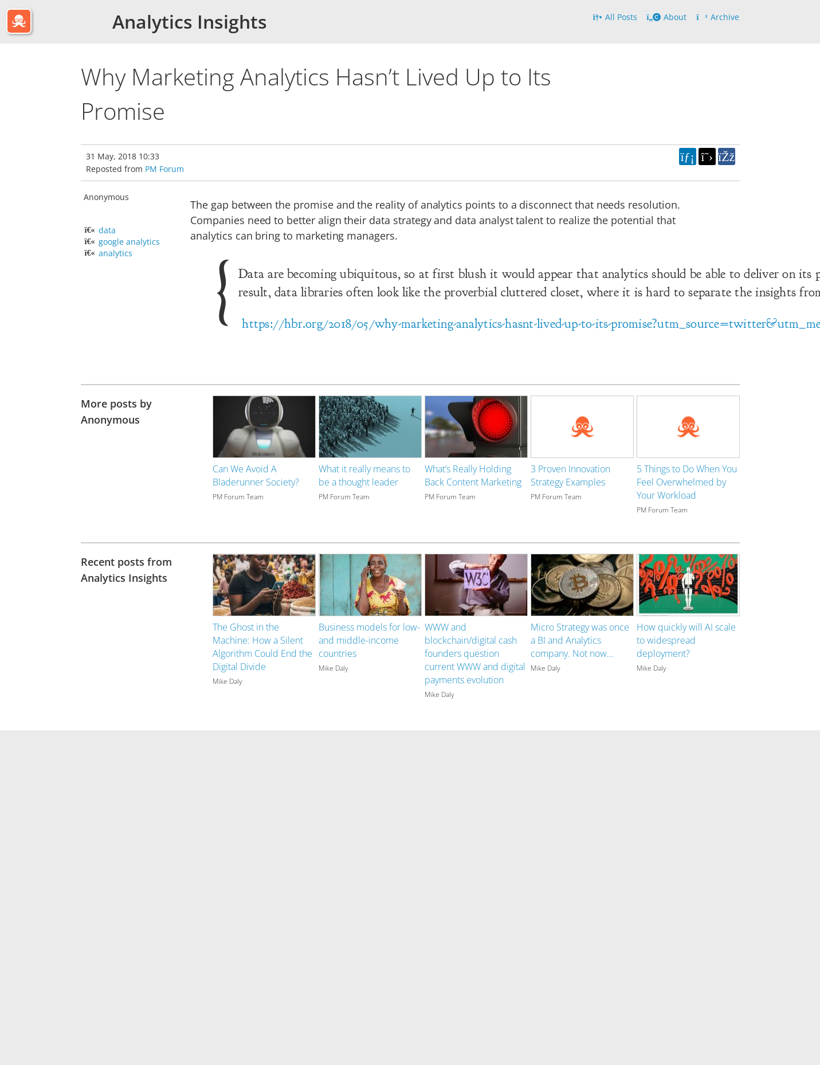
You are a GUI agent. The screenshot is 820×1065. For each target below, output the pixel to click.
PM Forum (164, 168)
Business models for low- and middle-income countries (369, 640)
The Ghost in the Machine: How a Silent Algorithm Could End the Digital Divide (262, 647)
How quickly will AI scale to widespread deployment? (686, 640)
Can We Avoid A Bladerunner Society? (256, 475)
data (107, 230)
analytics (115, 253)
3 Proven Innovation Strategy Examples (570, 475)
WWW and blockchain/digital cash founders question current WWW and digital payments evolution (475, 653)
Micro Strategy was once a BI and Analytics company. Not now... (580, 640)
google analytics (129, 241)
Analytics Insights (189, 21)
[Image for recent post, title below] (264, 585)
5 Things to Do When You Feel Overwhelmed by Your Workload (687, 482)
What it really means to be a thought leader (364, 475)
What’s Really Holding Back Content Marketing (473, 475)
